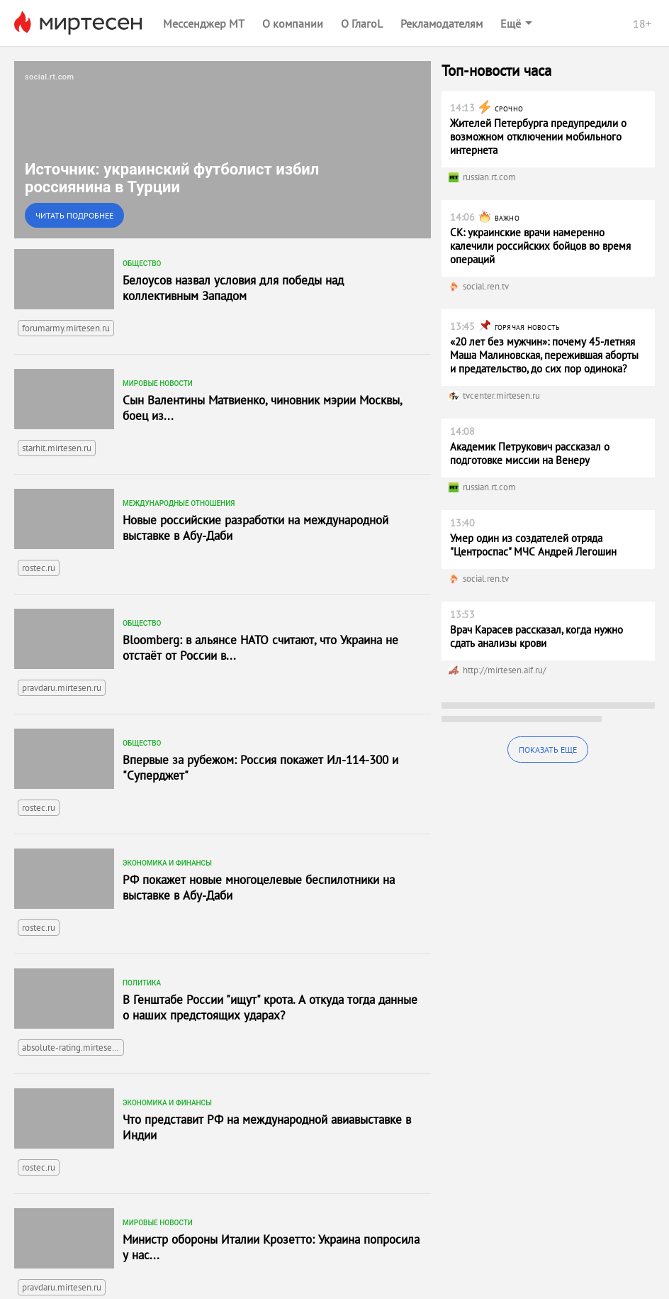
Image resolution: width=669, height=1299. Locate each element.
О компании (292, 23)
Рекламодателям (441, 23)
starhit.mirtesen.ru (56, 448)
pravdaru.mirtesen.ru (61, 688)
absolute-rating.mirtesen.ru (73, 1047)
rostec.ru (38, 568)
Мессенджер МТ (203, 23)
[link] (222, 149)
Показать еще (548, 749)
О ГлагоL (362, 23)
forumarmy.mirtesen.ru (66, 328)
